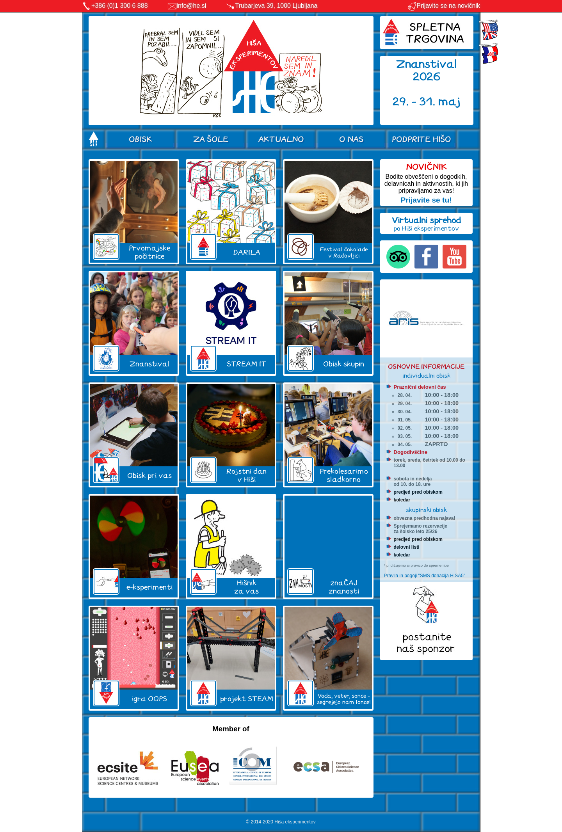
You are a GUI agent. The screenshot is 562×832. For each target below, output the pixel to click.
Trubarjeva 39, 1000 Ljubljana (276, 5)
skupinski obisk (426, 510)
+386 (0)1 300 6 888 (119, 5)
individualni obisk (426, 375)
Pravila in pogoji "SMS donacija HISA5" (425, 575)
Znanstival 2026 (426, 70)
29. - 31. (415, 102)
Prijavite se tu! (426, 200)
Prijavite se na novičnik (443, 5)
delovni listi (407, 547)
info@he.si (191, 5)
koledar (402, 500)
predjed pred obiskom (418, 492)
